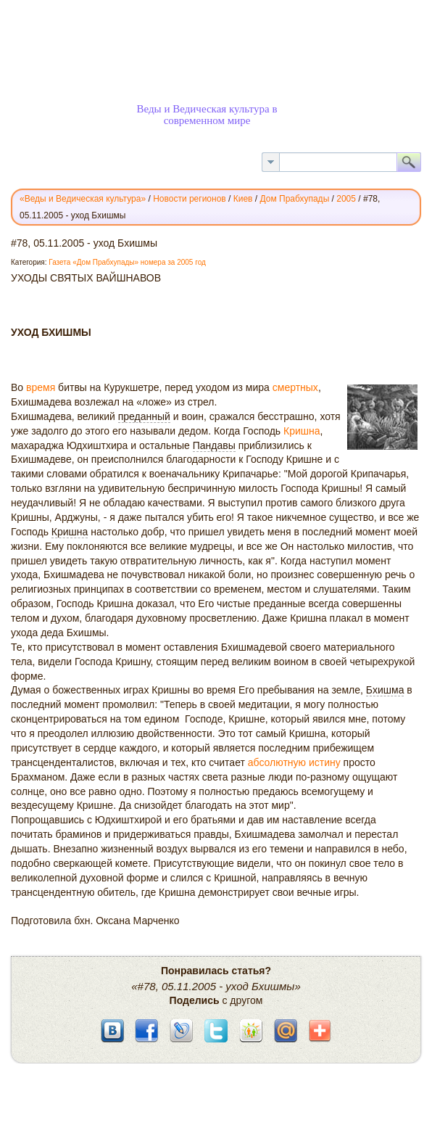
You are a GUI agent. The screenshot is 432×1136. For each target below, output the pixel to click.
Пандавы (214, 445)
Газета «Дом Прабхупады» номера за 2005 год (127, 262)
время (40, 387)
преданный (144, 416)
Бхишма (385, 690)
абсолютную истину (294, 762)
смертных (295, 387)
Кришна (301, 431)
